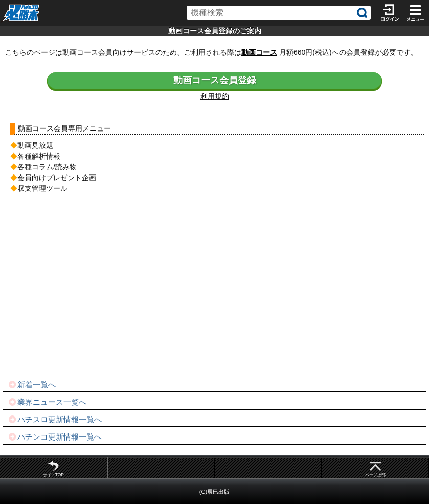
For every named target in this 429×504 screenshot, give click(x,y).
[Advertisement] (214, 287)
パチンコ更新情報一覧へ (55, 436)
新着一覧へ (32, 384)
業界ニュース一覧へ (47, 402)
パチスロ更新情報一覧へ (55, 419)
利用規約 (214, 96)
